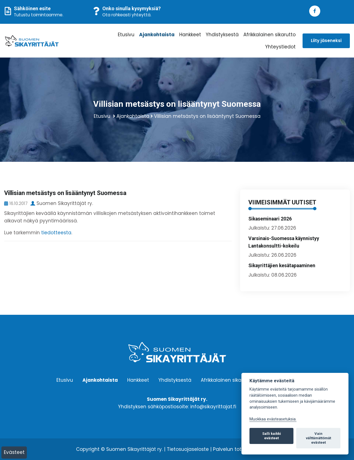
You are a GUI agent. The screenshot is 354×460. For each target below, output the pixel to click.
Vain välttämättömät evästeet (318, 438)
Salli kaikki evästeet (271, 436)
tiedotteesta (56, 232)
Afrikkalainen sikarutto (269, 34)
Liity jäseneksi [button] (326, 40)
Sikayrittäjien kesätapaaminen (281, 265)
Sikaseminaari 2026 (270, 219)
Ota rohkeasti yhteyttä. (126, 15)
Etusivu (126, 34)
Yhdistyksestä (222, 34)
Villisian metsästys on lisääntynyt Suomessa (207, 116)
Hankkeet (190, 34)
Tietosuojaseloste (188, 449)
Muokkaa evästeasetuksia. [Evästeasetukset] (272, 419)
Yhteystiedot (280, 46)
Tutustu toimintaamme (38, 15)
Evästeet (14, 452)
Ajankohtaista (157, 34)
